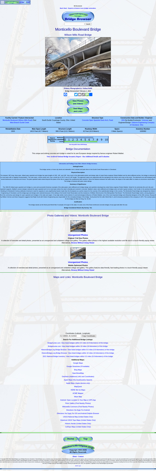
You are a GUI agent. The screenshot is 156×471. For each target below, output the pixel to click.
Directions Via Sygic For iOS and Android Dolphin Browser (78, 413)
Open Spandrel (94, 120)
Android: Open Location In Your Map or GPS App (78, 400)
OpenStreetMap (78, 373)
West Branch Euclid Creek (19, 122)
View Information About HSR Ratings (78, 144)
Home (70, 438)
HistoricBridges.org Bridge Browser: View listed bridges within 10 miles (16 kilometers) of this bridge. (78, 353)
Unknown (145, 120)
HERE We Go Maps (78, 390)
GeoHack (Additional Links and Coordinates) (78, 376)
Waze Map (78, 397)
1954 (123, 120)
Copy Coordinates (88, 336)
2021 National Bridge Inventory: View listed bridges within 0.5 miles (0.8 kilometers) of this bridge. (78, 356)
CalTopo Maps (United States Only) (78, 427)
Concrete (85, 120)
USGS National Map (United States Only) (78, 417)
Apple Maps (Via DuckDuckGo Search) (78, 380)
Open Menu (2, 2)
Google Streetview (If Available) (78, 366)
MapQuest (78, 386)
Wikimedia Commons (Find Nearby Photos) (78, 407)
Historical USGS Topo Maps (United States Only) (78, 420)
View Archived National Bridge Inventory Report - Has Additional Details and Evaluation (78, 156)
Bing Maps (78, 370)
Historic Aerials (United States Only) (78, 423)
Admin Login (78, 465)
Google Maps (78, 363)
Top (85, 438)
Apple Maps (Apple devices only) (78, 383)
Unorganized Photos (78, 235)
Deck (102, 120)
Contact (81, 456)
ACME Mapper (78, 393)
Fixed (111, 120)
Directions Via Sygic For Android (78, 410)
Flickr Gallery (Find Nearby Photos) (78, 403)
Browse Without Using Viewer (82, 243)
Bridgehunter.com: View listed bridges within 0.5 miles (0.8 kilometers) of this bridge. (78, 343)
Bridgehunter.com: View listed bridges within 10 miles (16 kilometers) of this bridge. (78, 346)
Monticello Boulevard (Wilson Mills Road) (18, 120)
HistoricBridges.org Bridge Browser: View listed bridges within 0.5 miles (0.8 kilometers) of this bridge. (78, 350)
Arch (106, 120)
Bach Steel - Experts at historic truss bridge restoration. (78, 8)
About (74, 456)
